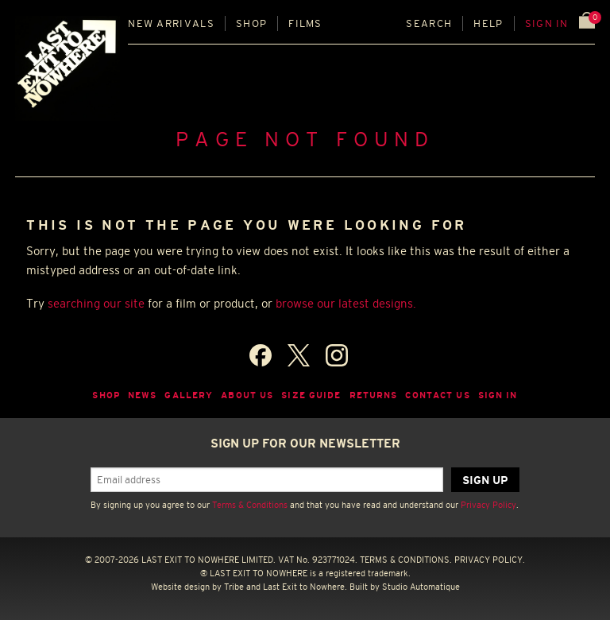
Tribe (234, 586)
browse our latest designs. (346, 303)
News (142, 395)
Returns (373, 395)
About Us (247, 395)
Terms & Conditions (250, 505)
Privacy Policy (488, 505)
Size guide (311, 395)
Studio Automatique (421, 586)
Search (429, 23)
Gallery (188, 395)
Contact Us (437, 395)
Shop (251, 23)
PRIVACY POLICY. (489, 559)
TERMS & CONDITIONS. (406, 559)
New (171, 23)
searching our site (96, 303)
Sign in (547, 23)
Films (305, 23)
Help (488, 23)
